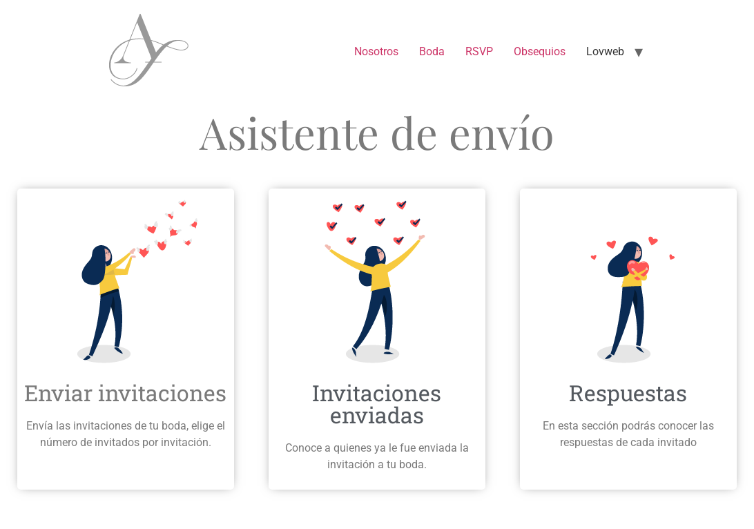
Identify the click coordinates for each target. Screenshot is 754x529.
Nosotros (376, 51)
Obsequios (540, 51)
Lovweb (605, 51)
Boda (432, 51)
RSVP (479, 51)
